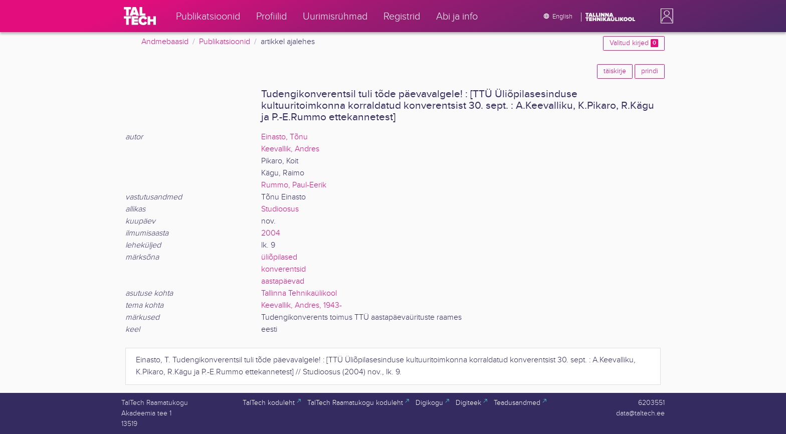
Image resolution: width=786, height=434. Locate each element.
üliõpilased (279, 257)
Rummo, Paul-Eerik (293, 185)
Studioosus (280, 209)
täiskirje (615, 71)
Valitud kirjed (634, 43)
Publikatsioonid (224, 42)
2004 (270, 233)
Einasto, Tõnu (284, 137)
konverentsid (283, 269)
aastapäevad (282, 281)
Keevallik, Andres (290, 149)
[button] (664, 16)
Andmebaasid (164, 42)
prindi (649, 71)
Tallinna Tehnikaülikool (299, 293)
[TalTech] (140, 16)
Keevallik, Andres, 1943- (301, 305)
